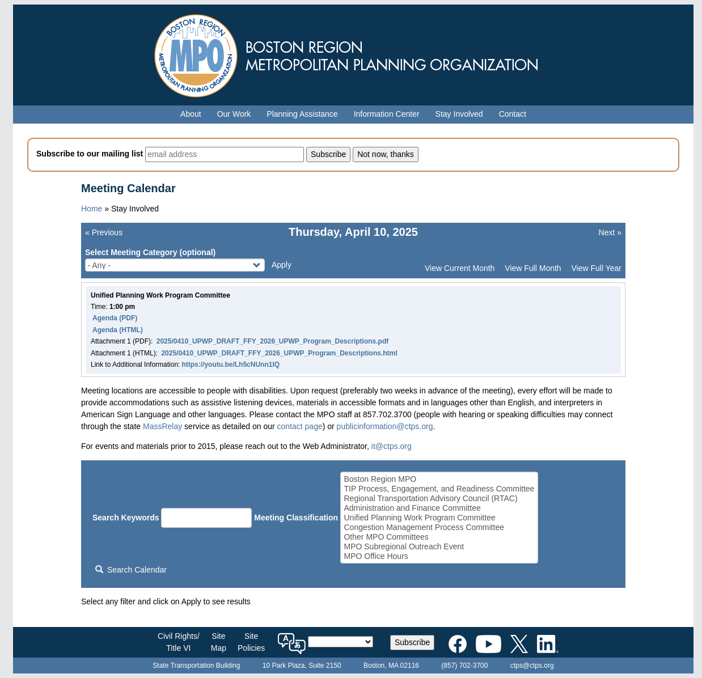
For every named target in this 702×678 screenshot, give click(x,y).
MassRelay (162, 426)
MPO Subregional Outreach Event (438, 547)
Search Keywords (125, 517)
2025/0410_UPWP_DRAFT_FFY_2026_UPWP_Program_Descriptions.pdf (272, 341)
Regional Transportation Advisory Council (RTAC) (438, 498)
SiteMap (218, 642)
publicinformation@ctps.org (385, 426)
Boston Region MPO (438, 479)
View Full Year (596, 268)
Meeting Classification (296, 517)
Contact (512, 113)
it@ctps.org (391, 446)
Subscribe (412, 642)
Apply (281, 264)
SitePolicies (251, 642)
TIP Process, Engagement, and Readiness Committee (438, 489)
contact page (300, 426)
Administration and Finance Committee (438, 508)
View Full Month (533, 268)
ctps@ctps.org (532, 665)
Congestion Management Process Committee (438, 527)
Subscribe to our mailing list (89, 153)
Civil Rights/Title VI (179, 642)
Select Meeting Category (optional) (150, 252)
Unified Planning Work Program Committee (438, 518)
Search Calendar (131, 569)
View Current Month (459, 268)
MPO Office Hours (438, 556)
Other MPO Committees (438, 537)
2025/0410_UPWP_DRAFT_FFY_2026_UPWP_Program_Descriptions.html (279, 353)
